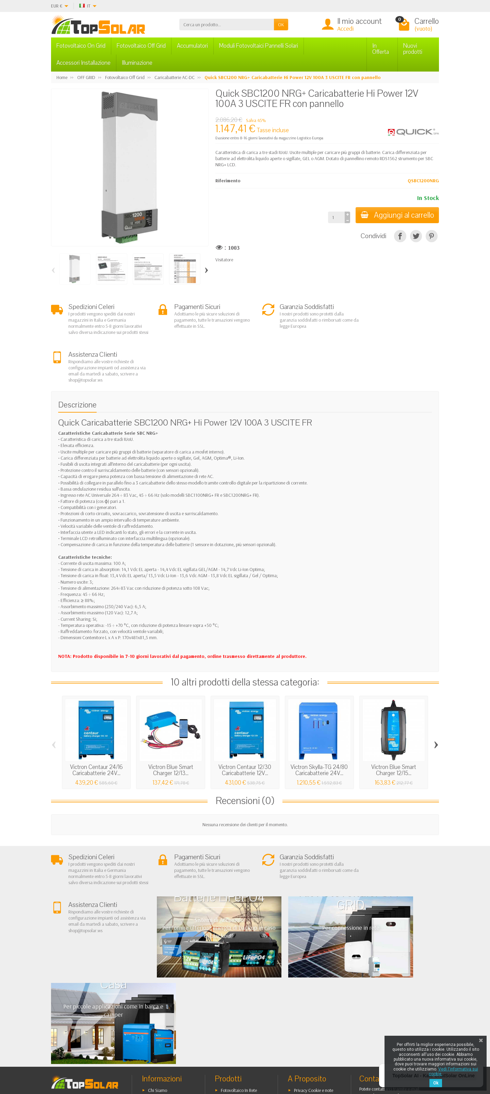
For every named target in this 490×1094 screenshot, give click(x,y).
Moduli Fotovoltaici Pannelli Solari (258, 46)
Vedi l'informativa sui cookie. (453, 1071)
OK (281, 24)
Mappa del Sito (308, 1001)
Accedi (345, 28)
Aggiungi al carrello (397, 215)
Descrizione (77, 363)
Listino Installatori (164, 1004)
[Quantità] (335, 217)
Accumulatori (192, 46)
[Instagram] (168, 1061)
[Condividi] (400, 236)
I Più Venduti (305, 984)
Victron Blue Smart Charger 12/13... (170, 729)
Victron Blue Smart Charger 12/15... (393, 729)
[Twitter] (137, 1061)
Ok (435, 1083)
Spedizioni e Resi (163, 986)
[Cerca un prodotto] (226, 24)
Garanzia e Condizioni (169, 978)
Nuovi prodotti (412, 49)
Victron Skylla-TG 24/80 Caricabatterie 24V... (319, 729)
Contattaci (303, 992)
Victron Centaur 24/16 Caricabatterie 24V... (96, 729)
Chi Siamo (157, 969)
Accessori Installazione (83, 63)
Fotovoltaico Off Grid (141, 46)
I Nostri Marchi (308, 1010)
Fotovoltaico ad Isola (240, 978)
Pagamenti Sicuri (163, 995)
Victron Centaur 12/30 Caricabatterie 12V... (244, 729)
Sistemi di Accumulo (240, 986)
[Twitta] (416, 236)
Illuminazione (137, 63)
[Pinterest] (432, 236)
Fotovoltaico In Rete (239, 969)
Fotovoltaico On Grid (80, 46)
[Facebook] (121, 1061)
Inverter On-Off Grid (240, 995)
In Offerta (380, 49)
